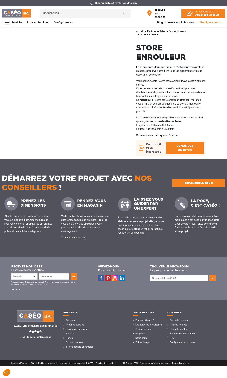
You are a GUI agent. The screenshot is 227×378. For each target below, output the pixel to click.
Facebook (101, 278)
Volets (69, 355)
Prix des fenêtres (178, 324)
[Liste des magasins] (24, 276)
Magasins (140, 333)
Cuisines (70, 320)
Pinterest (108, 278)
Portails (70, 333)
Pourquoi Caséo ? (144, 320)
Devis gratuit (141, 338)
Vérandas (71, 351)
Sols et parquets (74, 342)
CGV (90, 375)
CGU (33, 375)
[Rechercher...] (79, 13)
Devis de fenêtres (179, 329)
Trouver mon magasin (73, 237)
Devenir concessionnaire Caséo (147, 349)
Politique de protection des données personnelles (61, 375)
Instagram (115, 278)
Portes (69, 338)
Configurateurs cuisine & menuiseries (182, 344)
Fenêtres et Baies (75, 324)
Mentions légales (19, 375)
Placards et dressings (77, 329)
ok (74, 276)
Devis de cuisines (179, 320)
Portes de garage (75, 360)
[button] (6, 372)
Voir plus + (15, 289)
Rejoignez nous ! (210, 22)
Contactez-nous (143, 329)
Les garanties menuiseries (148, 324)
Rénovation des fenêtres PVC (182, 335)
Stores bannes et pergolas (79, 347)
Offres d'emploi (143, 342)
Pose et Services (37, 22)
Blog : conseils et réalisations (175, 22)
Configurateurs (63, 22)
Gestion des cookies (105, 375)
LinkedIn (122, 278)
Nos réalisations (178, 351)
